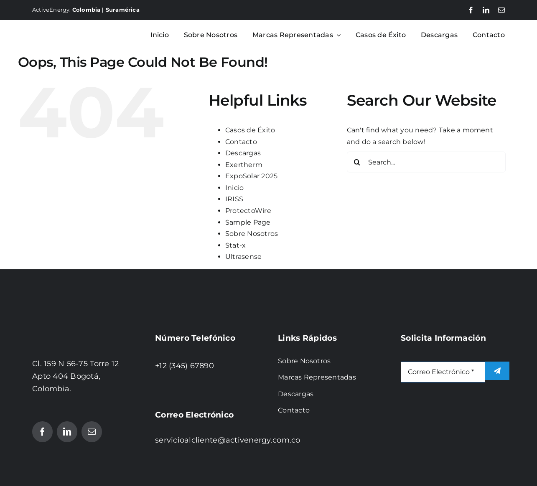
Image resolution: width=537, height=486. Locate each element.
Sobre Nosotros (251, 234)
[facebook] (471, 10)
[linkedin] (486, 10)
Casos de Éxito (250, 130)
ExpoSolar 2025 (251, 176)
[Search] (357, 162)
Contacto (241, 142)
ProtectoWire (248, 211)
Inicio (234, 188)
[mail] (501, 10)
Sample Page (248, 222)
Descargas (243, 153)
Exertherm (243, 165)
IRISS (234, 199)
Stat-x (235, 245)
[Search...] (426, 162)
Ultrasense (243, 257)
